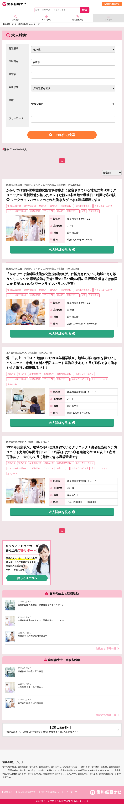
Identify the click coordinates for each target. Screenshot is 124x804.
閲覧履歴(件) (77, 18)
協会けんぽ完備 (14, 206)
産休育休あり (67, 206)
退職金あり (49, 374)
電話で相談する (112, 4)
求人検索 (15, 18)
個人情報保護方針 (27, 792)
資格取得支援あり (83, 206)
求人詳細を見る (62, 249)
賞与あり (54, 206)
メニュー (108, 18)
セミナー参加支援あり (17, 211)
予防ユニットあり (99, 379)
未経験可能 (35, 211)
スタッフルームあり (103, 206)
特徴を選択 (37, 103)
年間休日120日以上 (80, 379)
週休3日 (60, 211)
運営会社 (8, 792)
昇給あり (43, 206)
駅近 (84, 211)
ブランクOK (48, 211)
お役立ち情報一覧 (107, 648)
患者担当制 (93, 211)
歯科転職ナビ (8, 24)
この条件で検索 (62, 135)
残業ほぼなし (72, 211)
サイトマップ (70, 792)
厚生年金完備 (30, 206)
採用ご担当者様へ (50, 792)
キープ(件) (46, 18)
